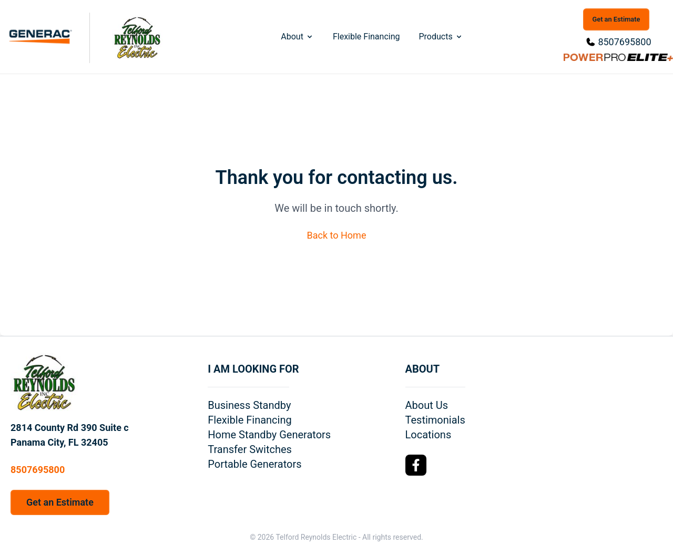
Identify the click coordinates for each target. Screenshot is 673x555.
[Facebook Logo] (415, 465)
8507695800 (624, 41)
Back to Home (336, 235)
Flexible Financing (366, 37)
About (297, 37)
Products (441, 37)
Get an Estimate (616, 19)
